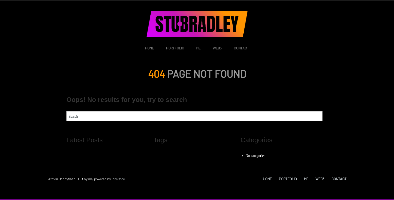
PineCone (118, 179)
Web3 (217, 48)
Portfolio (175, 48)
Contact (241, 48)
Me (198, 48)
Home (149, 48)
